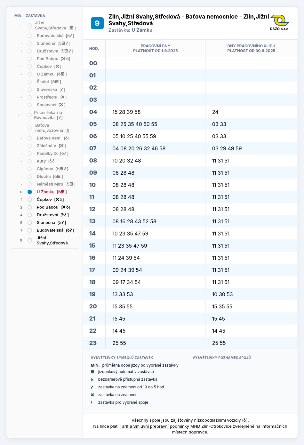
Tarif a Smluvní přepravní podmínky (154, 426)
